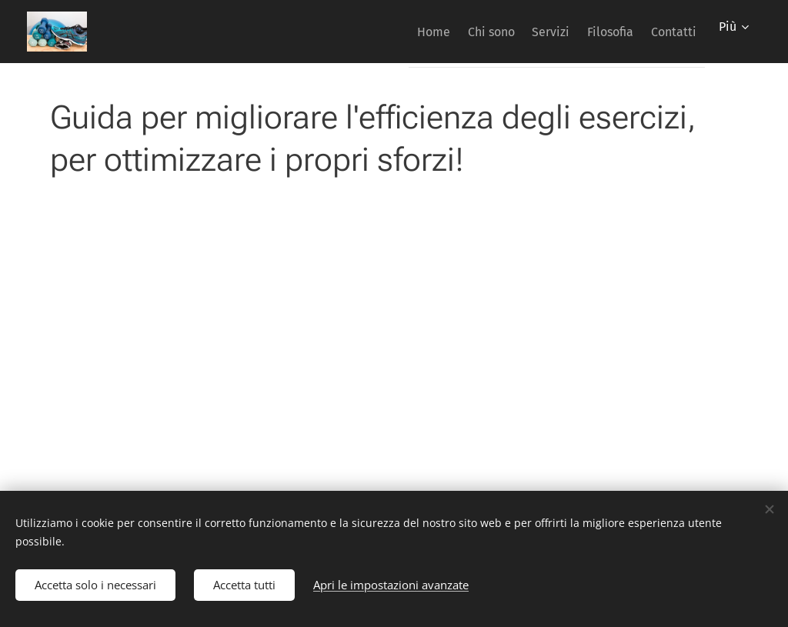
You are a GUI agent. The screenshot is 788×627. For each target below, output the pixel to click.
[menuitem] (387, 31)
